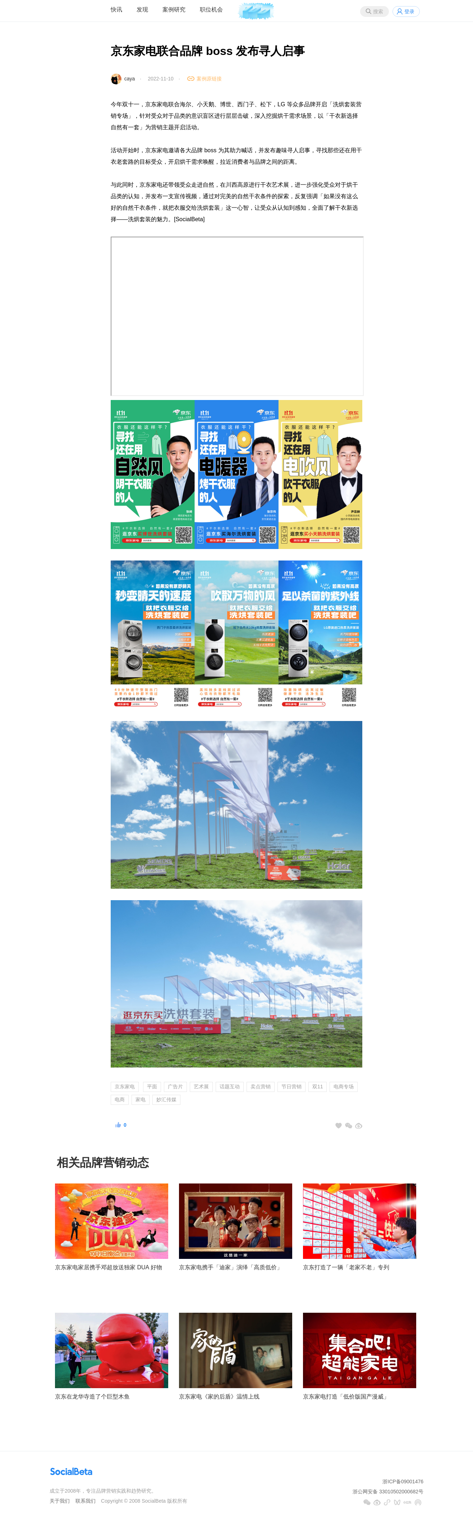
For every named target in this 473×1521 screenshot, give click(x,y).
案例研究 (173, 9)
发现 (142, 9)
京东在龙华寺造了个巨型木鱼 (92, 1397)
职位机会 (211, 9)
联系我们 (85, 1501)
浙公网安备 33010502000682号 (388, 1491)
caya (129, 79)
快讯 (116, 9)
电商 (120, 1099)
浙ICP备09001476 (402, 1481)
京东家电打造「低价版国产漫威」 (346, 1397)
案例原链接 (209, 79)
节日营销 (291, 1086)
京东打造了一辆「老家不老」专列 (346, 1267)
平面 (152, 1086)
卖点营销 (261, 1086)
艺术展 (201, 1086)
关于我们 (60, 1501)
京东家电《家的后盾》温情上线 (219, 1397)
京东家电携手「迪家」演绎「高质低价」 (231, 1267)
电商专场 (344, 1086)
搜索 (378, 11)
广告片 (175, 1086)
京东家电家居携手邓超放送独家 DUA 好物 (108, 1267)
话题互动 (230, 1086)
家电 (141, 1099)
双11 (317, 1086)
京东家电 (125, 1086)
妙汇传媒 (166, 1099)
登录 (409, 11)
